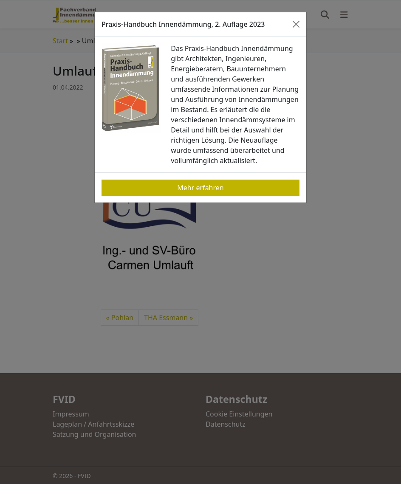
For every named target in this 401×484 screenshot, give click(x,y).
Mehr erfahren (200, 187)
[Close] (296, 24)
